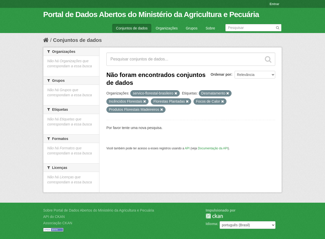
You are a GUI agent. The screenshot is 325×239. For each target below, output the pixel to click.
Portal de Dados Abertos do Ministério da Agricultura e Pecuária (151, 14)
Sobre (210, 28)
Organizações (166, 28)
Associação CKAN (57, 223)
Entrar (274, 4)
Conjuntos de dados (132, 28)
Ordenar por (221, 74)
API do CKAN (54, 217)
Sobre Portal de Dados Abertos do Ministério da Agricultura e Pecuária (98, 210)
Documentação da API (213, 148)
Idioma (211, 224)
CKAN (214, 216)
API (187, 148)
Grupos (192, 28)
